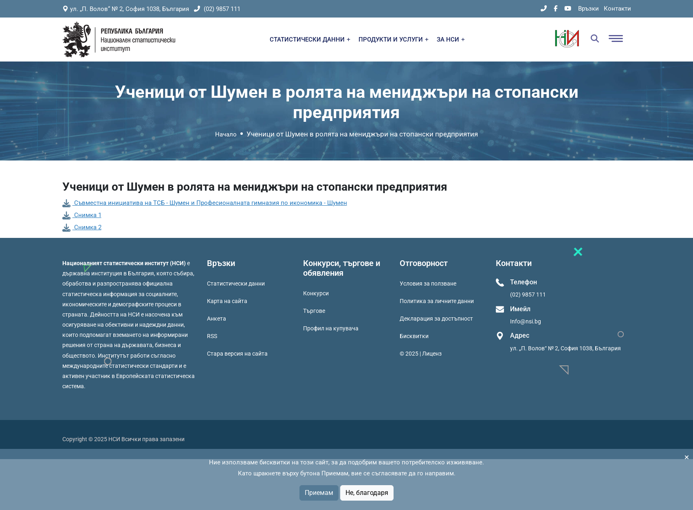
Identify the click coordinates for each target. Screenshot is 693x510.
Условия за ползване (428, 283)
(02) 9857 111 (217, 9)
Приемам (319, 493)
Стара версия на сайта (237, 353)
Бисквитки (414, 336)
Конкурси (316, 293)
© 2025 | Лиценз (421, 353)
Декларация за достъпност (436, 318)
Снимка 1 (81, 215)
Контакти (617, 8)
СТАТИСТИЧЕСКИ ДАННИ (310, 39)
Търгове (314, 311)
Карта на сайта (227, 301)
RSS (212, 336)
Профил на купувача (331, 328)
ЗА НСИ (451, 39)
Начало (226, 134)
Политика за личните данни (437, 301)
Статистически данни (236, 283)
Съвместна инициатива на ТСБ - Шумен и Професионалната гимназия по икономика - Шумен (204, 203)
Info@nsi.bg (525, 321)
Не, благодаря (366, 493)
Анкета (216, 318)
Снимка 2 (81, 227)
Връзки (588, 8)
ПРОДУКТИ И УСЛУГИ (394, 39)
